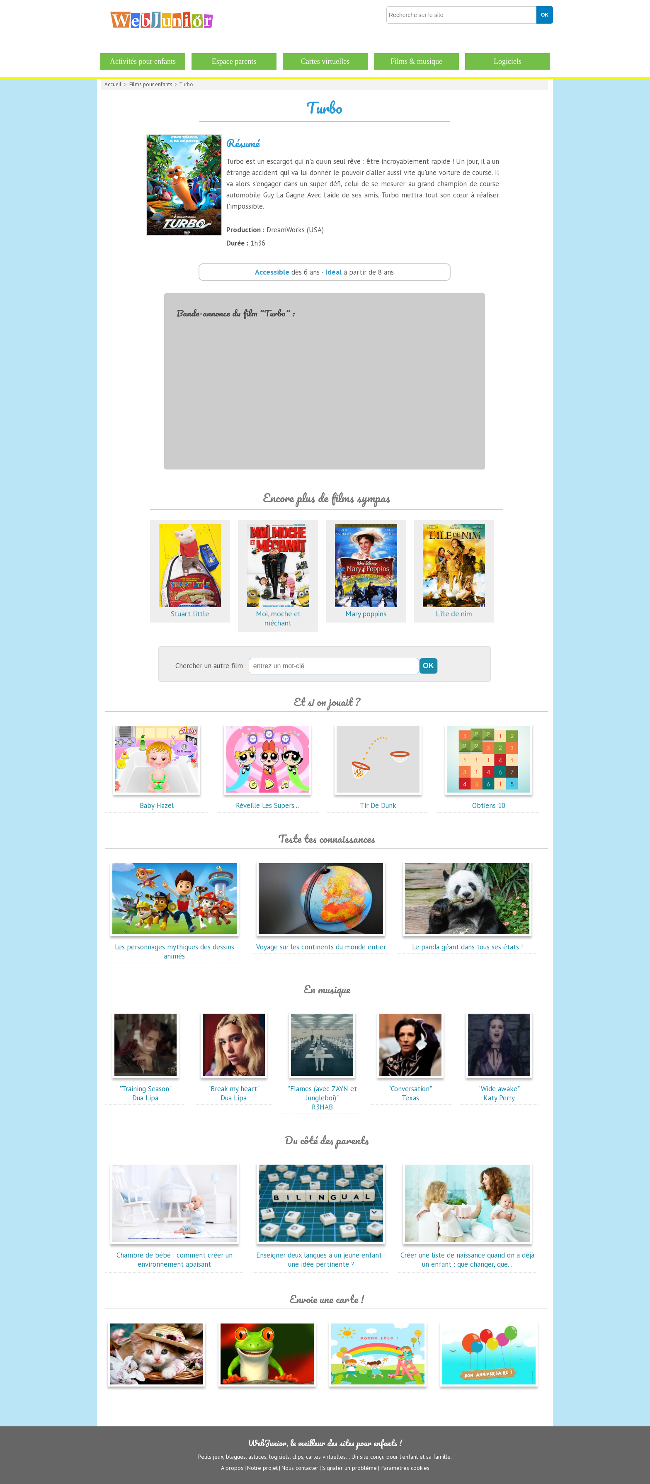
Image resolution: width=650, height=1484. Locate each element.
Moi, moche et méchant (278, 614)
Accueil (112, 84)
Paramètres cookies (405, 1468)
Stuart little (190, 609)
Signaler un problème (349, 1468)
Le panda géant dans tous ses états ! (467, 942)
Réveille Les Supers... (267, 801)
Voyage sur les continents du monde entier (321, 942)
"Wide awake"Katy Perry (499, 1088)
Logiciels (507, 61)
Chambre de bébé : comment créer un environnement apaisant (174, 1255)
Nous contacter (299, 1468)
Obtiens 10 (488, 801)
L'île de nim (454, 609)
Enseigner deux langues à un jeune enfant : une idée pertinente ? (321, 1255)
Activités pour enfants (143, 61)
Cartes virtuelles (325, 61)
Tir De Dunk (378, 801)
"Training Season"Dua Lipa (145, 1088)
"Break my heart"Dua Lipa (234, 1088)
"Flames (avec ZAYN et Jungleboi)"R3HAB (322, 1093)
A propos (232, 1468)
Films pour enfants (150, 84)
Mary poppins (366, 609)
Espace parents (234, 61)
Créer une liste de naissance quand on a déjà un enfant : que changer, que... (467, 1255)
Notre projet (262, 1468)
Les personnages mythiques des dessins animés (174, 947)
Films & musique (416, 61)
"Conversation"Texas (410, 1088)
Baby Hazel (156, 801)
